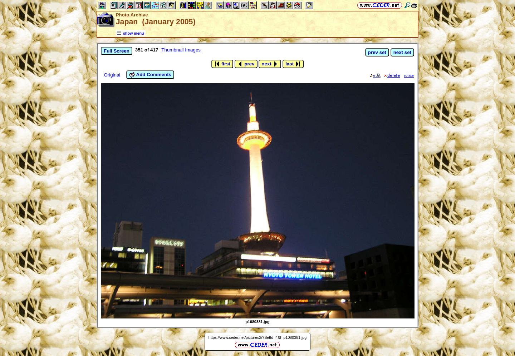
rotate (409, 75)
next (269, 64)
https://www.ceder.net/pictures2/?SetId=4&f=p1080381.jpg (257, 337)
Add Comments (150, 75)
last (293, 64)
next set (402, 52)
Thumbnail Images (181, 50)
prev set (377, 52)
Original (112, 75)
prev (246, 64)
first (222, 64)
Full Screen (116, 51)
